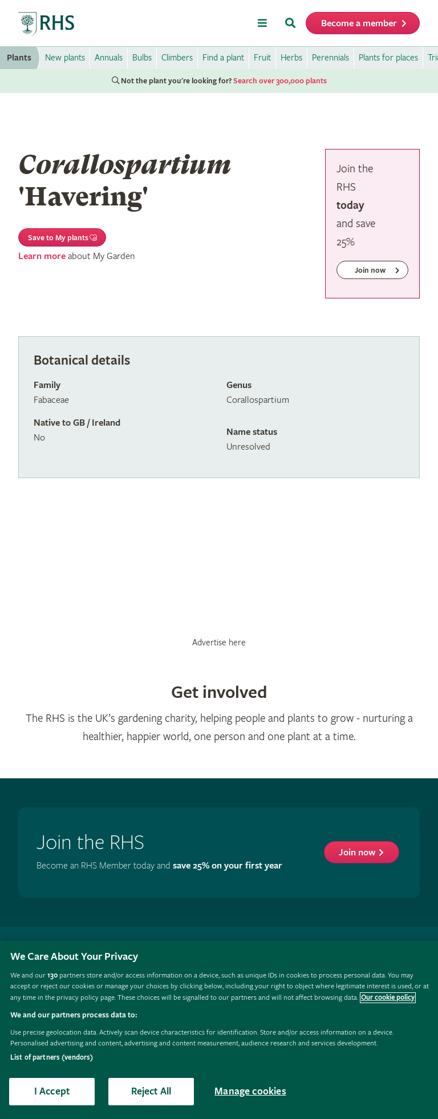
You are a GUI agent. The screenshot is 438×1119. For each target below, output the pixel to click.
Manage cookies (250, 1091)
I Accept (52, 1091)
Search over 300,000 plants (280, 81)
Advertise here (219, 642)
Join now (357, 852)
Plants (19, 57)
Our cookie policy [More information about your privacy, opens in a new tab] (388, 997)
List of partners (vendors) (51, 1057)
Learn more (42, 256)
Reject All (151, 1091)
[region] (219, 1030)
